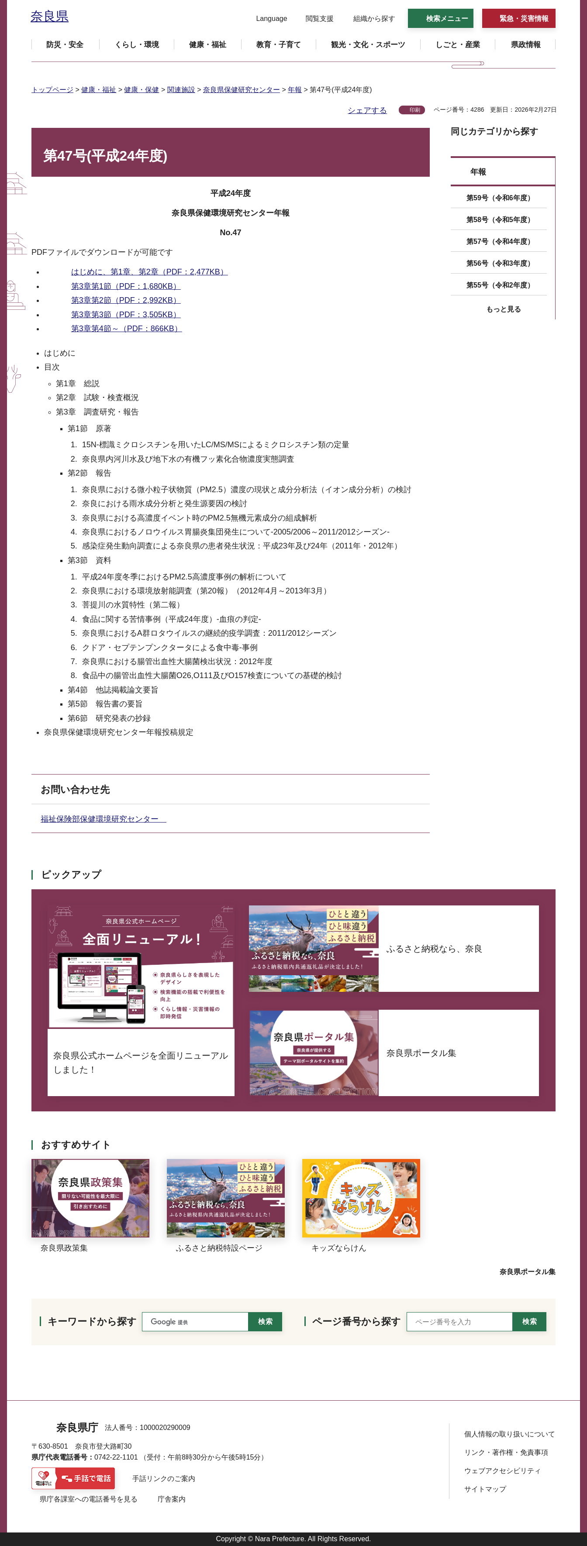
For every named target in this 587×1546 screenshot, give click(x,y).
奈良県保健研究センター (241, 89)
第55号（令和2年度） (500, 285)
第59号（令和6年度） (500, 198)
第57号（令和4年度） (500, 241)
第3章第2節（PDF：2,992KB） (126, 300)
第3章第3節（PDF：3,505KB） (126, 314)
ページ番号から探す (356, 1321)
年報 (295, 89)
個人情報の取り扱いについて (509, 1434)
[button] (266, 18)
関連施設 (181, 89)
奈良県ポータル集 (528, 1271)
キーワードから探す (92, 1321)
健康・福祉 (98, 89)
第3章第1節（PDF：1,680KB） (126, 286)
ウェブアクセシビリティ (502, 1470)
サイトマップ (485, 1489)
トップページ (52, 89)
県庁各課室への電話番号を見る (89, 1499)
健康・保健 (141, 89)
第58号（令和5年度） (500, 219)
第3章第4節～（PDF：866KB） (126, 328)
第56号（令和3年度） (500, 263)
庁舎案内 (172, 1499)
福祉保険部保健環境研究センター (103, 819)
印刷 (415, 110)
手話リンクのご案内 (163, 1478)
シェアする (367, 110)
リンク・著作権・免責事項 (506, 1452)
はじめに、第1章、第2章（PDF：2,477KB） (149, 271)
